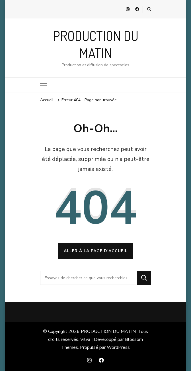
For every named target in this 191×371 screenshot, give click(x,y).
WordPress (118, 347)
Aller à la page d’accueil (96, 251)
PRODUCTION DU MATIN (108, 331)
